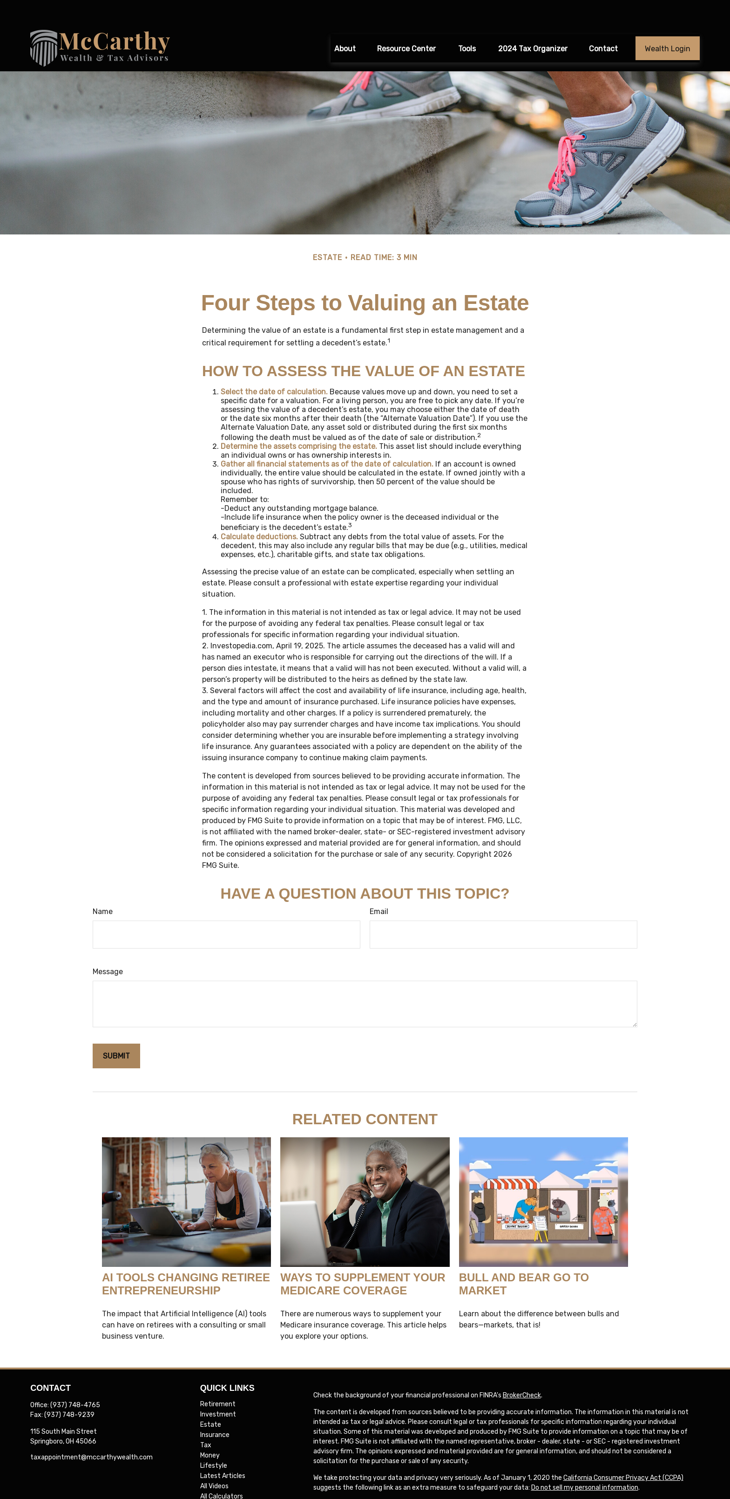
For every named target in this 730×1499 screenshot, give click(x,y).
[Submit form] (116, 1030)
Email (379, 885)
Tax (205, 1420)
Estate (210, 1399)
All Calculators (221, 1471)
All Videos (214, 1461)
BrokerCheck (522, 1370)
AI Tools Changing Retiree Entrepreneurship (186, 1259)
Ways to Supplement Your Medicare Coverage (362, 1259)
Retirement (218, 1379)
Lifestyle (213, 1440)
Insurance (215, 1410)
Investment (218, 1389)
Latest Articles (222, 1451)
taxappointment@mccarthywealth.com (91, 1432)
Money (210, 1430)
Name (103, 885)
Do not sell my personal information (584, 1462)
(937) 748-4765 (75, 1380)
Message (108, 946)
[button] (345, 22)
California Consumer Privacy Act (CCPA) (623, 1453)
